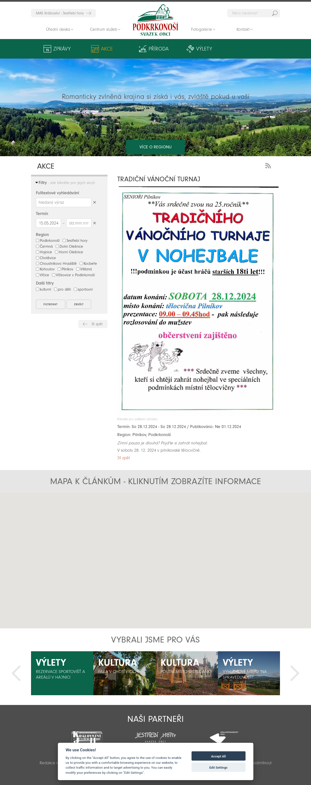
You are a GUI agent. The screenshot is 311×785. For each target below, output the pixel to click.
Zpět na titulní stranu (155, 20)
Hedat (275, 13)
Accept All (218, 756)
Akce (97, 49)
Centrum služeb (103, 29)
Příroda (133, 49)
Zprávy (62, 49)
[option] (62, 673)
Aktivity (247, 49)
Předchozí (16, 673)
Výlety (171, 49)
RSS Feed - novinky (269, 165)
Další (295, 673)
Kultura (207, 49)
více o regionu (155, 127)
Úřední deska (58, 29)
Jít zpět (97, 324)
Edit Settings (218, 767)
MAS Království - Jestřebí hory (60, 13)
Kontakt (242, 29)
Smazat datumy (94, 223)
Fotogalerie (201, 29)
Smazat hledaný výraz (94, 202)
